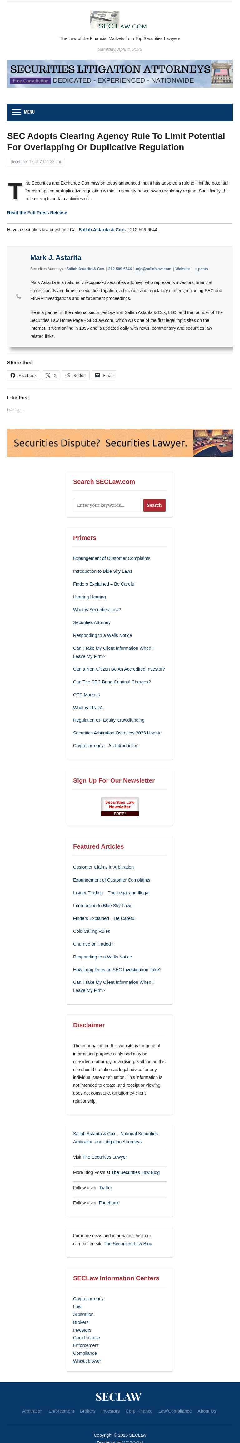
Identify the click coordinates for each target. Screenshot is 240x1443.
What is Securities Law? (96, 608)
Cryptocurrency (88, 1290)
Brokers (80, 1312)
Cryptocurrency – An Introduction (105, 741)
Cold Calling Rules (91, 925)
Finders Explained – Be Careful (103, 583)
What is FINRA (87, 704)
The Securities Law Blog (134, 1164)
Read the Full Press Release (36, 212)
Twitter (105, 1179)
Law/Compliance (174, 1399)
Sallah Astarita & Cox (101, 229)
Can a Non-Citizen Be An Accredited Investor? (117, 666)
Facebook (108, 1194)
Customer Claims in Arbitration (102, 863)
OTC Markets (86, 691)
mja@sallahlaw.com (153, 268)
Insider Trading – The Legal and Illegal (110, 888)
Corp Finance (86, 1327)
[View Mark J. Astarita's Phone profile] (18, 296)
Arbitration (83, 1305)
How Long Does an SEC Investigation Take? (116, 963)
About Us (205, 1399)
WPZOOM (133, 1431)
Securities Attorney (91, 620)
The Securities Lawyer (104, 1149)
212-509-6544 (120, 268)
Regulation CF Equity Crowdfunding (108, 716)
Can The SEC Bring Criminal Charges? (111, 679)
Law (77, 1297)
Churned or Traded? (92, 938)
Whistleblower (86, 1349)
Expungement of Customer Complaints (110, 558)
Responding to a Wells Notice (101, 633)
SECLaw (118, 1384)
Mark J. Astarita (55, 257)
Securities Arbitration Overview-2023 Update (116, 729)
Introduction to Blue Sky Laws (102, 570)
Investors (82, 1320)
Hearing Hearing (89, 595)
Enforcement (85, 1335)
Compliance (84, 1342)
